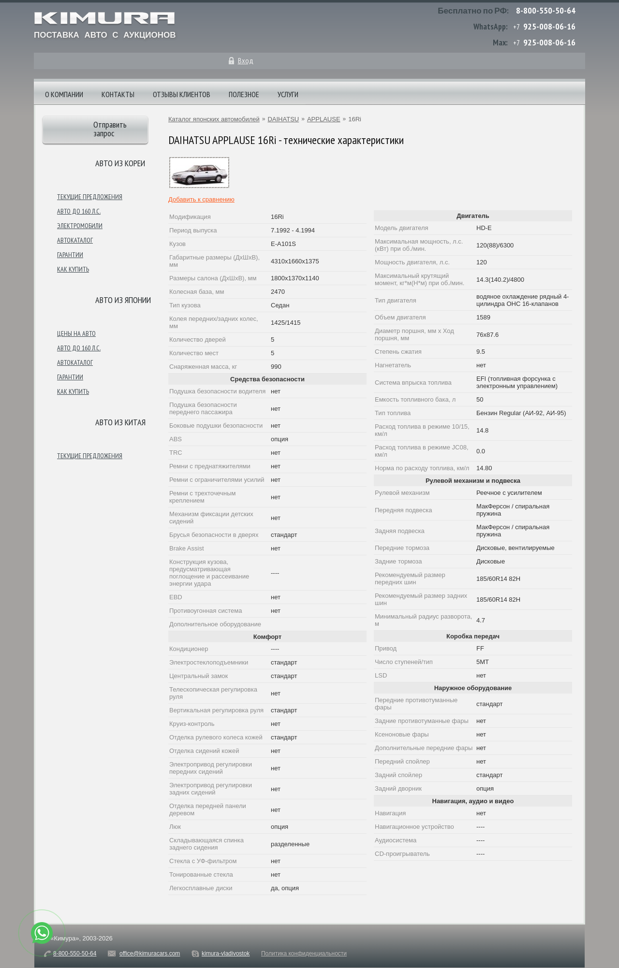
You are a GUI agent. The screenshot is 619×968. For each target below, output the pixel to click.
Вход (245, 60)
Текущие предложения (89, 196)
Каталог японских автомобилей (214, 119)
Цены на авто (76, 333)
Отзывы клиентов (181, 94)
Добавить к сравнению (201, 199)
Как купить (73, 269)
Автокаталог (75, 240)
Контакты (118, 94)
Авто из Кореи (120, 163)
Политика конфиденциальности (304, 953)
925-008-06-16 (549, 26)
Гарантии (70, 254)
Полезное (244, 94)
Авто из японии (123, 299)
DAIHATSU (283, 119)
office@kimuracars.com (149, 953)
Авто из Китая (120, 422)
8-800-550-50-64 (545, 10)
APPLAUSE (323, 119)
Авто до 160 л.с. (79, 211)
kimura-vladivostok (226, 953)
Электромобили (80, 225)
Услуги (288, 94)
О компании (64, 94)
